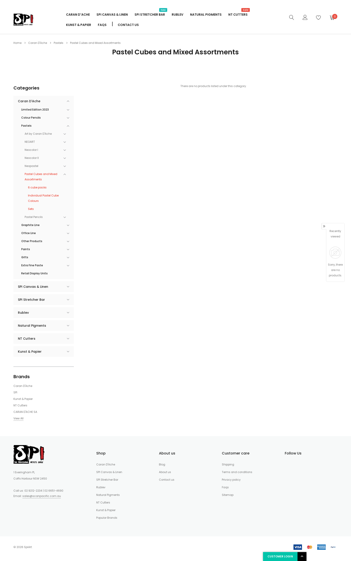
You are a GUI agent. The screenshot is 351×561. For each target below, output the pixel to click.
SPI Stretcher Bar (150, 14)
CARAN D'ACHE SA (25, 412)
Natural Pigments (206, 14)
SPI (15, 392)
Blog (162, 464)
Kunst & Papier (78, 25)
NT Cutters (238, 14)
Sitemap (227, 495)
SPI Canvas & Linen (112, 14)
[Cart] (331, 17)
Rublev (177, 14)
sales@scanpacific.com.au (41, 496)
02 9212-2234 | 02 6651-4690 (43, 491)
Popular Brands (106, 518)
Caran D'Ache (78, 14)
